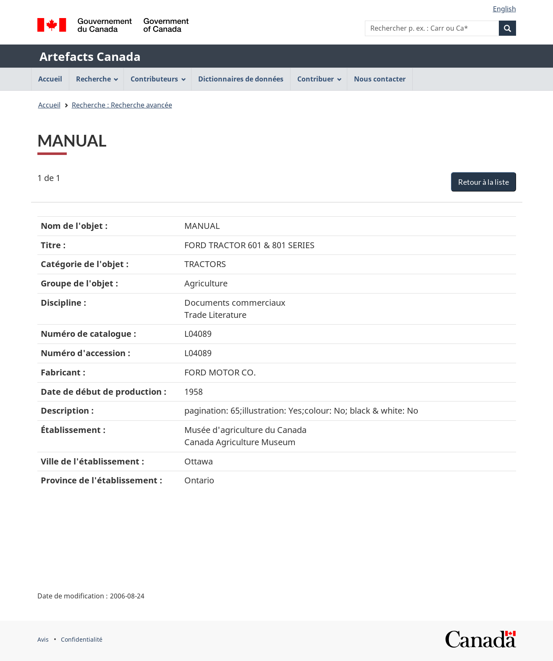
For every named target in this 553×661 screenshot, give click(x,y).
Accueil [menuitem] (50, 79)
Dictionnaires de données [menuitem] (240, 79)
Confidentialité (81, 639)
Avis (43, 639)
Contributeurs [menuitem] (158, 79)
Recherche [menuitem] (97, 79)
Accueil (49, 105)
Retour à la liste (483, 181)
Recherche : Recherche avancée (122, 105)
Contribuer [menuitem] (319, 79)
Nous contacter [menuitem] (380, 79)
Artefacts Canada (90, 56)
